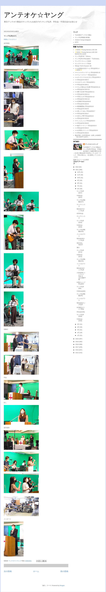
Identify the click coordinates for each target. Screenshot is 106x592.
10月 (79, 177)
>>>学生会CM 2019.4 (82, 128)
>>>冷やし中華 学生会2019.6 (84, 116)
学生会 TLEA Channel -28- (83, 66)
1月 (78, 335)
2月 (78, 332)
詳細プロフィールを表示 (81, 159)
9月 (78, 180)
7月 (78, 186)
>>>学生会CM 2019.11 (82, 94)
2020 (77, 339)
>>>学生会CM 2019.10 (82, 99)
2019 (77, 341)
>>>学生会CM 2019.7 (82, 113)
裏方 (78, 247)
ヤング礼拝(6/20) (80, 221)
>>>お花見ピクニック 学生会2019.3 (86, 130)
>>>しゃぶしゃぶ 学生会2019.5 (85, 121)
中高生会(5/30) (79, 320)
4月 (78, 327)
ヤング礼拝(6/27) (80, 192)
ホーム (36, 571)
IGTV (76, 42)
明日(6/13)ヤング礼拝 (81, 269)
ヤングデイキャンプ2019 (83, 63)
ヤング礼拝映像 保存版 (82, 37)
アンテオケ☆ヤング (34, 15)
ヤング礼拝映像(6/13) (81, 260)
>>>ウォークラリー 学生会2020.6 (85, 75)
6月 (78, 189)
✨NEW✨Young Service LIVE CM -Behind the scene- (86, 53)
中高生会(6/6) (81, 291)
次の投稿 (8, 571)
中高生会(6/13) (79, 255)
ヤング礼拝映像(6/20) (81, 230)
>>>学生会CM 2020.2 (82, 80)
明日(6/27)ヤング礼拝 (81, 210)
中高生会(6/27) (79, 196)
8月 (78, 183)
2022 (77, 167)
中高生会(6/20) (79, 226)
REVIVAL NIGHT (80, 244)
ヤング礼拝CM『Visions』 (83, 56)
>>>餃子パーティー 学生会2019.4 (85, 125)
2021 (77, 170)
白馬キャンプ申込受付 (81, 283)
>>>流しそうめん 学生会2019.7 (85, 111)
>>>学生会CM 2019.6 (82, 118)
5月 (78, 324)
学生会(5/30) (81, 312)
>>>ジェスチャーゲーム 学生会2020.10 (87, 72)
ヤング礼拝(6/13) (80, 251)
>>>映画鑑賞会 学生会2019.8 (84, 106)
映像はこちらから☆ (10, 39)
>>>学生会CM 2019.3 (82, 133)
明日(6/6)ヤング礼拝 (81, 304)
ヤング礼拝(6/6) (80, 287)
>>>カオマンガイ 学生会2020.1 (85, 82)
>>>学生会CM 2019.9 (82, 104)
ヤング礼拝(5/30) (80, 315)
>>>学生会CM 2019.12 (82, 89)
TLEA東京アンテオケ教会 (83, 35)
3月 (78, 330)
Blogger (62, 585)
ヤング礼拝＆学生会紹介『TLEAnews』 (87, 59)
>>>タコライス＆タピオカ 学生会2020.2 (88, 77)
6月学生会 (80, 213)
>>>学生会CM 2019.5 (82, 123)
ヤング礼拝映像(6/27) (81, 201)
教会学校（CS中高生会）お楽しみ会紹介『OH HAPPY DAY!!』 (88, 136)
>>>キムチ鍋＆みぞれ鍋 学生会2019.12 (87, 87)
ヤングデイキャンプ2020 (83, 61)
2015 (77, 352)
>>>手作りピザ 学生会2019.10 (84, 96)
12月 (79, 172)
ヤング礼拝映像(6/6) (81, 295)
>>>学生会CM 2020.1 (82, 84)
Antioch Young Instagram (83, 40)
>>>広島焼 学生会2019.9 (83, 101)
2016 (77, 350)
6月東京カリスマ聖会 (81, 308)
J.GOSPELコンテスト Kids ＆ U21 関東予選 (81, 276)
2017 (77, 347)
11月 (79, 175)
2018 (77, 344)
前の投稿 (64, 571)
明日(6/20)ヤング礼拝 (81, 239)
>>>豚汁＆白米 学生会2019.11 (84, 92)
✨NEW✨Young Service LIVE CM (86, 50)
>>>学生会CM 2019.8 (82, 109)
